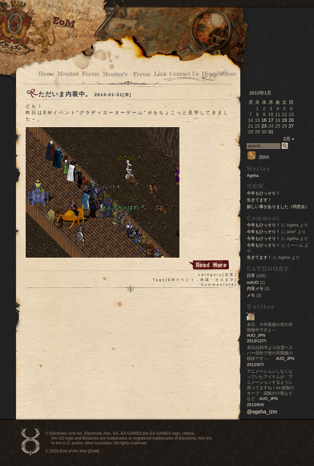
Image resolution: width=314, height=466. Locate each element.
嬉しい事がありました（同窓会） (278, 206)
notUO (253, 282)
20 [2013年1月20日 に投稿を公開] (290, 120)
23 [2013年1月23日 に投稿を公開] (264, 125)
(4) (233, 285)
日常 (230, 275)
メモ (251, 295)
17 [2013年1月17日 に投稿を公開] (270, 120)
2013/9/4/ (255, 404)
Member (68, 74)
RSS (258, 157)
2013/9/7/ (255, 364)
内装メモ (255, 288)
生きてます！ (259, 199)
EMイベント (181, 280)
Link (160, 74)
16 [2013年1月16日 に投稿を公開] (264, 120)
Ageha (253, 175)
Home (46, 74)
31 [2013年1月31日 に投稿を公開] (270, 131)
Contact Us (184, 74)
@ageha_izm (262, 411)
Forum (90, 74)
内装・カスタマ (217, 280)
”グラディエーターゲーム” (113, 112)
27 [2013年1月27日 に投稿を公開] (290, 125)
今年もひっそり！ (263, 193)
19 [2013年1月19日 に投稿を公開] (284, 120)
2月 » (288, 138)
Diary (209, 74)
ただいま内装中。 (65, 94)
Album (227, 74)
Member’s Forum (127, 74)
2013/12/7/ (256, 340)
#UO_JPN (256, 335)
